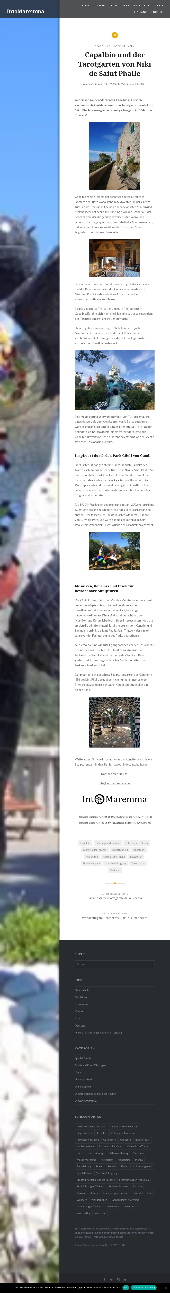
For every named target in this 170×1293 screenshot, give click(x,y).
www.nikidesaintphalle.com (131, 764)
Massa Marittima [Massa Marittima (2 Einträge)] (86, 1159)
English (157, 12)
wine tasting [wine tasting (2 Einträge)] (84, 1213)
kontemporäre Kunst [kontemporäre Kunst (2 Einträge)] (110, 1146)
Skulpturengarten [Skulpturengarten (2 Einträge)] (142, 1166)
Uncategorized (83, 1079)
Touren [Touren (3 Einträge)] (95, 1193)
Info (136, 5)
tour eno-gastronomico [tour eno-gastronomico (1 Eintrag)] (116, 1193)
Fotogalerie (153, 5)
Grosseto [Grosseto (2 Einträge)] (125, 1139)
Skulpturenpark (91, 863)
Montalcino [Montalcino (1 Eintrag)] (124, 1159)
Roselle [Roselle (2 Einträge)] (112, 1166)
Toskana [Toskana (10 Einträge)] (81, 1193)
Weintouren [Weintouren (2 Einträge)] (130, 1206)
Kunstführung (120, 849)
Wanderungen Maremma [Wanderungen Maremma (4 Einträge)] (125, 1199)
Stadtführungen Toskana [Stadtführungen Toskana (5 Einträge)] (90, 1186)
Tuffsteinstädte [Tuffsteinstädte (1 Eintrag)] (143, 1193)
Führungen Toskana (136, 843)
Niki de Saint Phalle (114, 856)
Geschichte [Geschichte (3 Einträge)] (109, 1139)
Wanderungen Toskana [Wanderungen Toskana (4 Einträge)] (89, 1206)
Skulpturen (136, 856)
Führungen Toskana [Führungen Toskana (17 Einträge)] (88, 1139)
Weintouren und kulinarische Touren (95, 1093)
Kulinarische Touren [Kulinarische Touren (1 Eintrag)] (138, 1146)
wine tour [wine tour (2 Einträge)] (100, 1213)
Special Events (83, 1058)
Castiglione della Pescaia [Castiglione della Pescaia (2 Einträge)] (124, 1126)
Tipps (125, 5)
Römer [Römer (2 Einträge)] (124, 1166)
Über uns (80, 1025)
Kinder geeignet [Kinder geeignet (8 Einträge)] (86, 1146)
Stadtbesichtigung (115, 863)
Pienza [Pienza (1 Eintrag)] (139, 1159)
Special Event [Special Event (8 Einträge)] (84, 1173)
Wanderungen (83, 1086)
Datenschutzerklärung (144, 1287)
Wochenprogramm (86, 1100)
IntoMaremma (25, 11)
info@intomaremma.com (115, 783)
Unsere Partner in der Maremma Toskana (98, 1032)
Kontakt (79, 1011)
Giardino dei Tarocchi (95, 849)
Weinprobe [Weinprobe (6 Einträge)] (113, 1206)
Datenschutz (82, 990)
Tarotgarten (138, 863)
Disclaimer (81, 997)
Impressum (81, 1004)
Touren (99, 5)
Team (113, 5)
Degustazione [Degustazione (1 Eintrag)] (85, 1133)
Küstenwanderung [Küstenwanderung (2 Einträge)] (118, 1153)
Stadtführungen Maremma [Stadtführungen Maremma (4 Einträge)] (134, 1179)
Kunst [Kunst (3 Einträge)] (80, 1153)
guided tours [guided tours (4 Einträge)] (142, 1139)
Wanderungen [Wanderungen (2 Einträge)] (99, 1199)
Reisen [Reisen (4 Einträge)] (99, 1166)
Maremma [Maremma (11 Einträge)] (138, 1153)
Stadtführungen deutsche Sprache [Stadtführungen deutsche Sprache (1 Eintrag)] (96, 1179)
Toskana (115, 870)
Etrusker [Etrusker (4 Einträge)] (102, 1133)
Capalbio (85, 843)
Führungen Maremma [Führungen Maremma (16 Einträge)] (123, 1133)
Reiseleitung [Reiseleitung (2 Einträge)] (84, 1166)
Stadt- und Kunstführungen (115, 46)
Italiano (140, 12)
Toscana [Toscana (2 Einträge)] (137, 1186)
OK (125, 1287)
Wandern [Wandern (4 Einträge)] (82, 1199)
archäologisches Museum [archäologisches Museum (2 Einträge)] (91, 1126)
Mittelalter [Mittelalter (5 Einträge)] (107, 1159)
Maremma (92, 856)
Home (86, 5)
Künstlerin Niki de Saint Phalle (130, 470)
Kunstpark (139, 849)
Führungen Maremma (108, 843)
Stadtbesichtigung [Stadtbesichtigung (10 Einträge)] (106, 1173)
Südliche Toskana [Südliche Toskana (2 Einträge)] (118, 1186)
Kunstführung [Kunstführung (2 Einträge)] (95, 1153)
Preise (78, 1018)
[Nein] (165, 1287)
